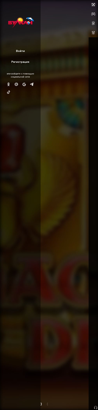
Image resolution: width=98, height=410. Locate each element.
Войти (20, 51)
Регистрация (20, 62)
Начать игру (68, 400)
